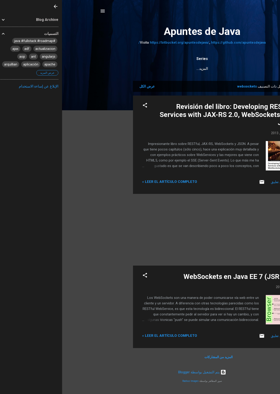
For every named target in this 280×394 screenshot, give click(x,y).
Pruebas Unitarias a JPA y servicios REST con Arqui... (186, 69)
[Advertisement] (52, 151)
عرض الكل (85, 87)
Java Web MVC (115, 69)
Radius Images (128, 381)
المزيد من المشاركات (156, 358)
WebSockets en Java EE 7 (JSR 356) (177, 277)
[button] (83, 107)
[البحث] (239, 13)
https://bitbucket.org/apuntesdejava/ (117, 42)
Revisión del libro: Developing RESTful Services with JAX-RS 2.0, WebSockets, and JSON (165, 115)
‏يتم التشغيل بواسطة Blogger (140, 373)
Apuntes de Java (140, 31)
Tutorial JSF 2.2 (78, 69)
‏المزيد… (48, 69)
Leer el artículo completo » (107, 183)
